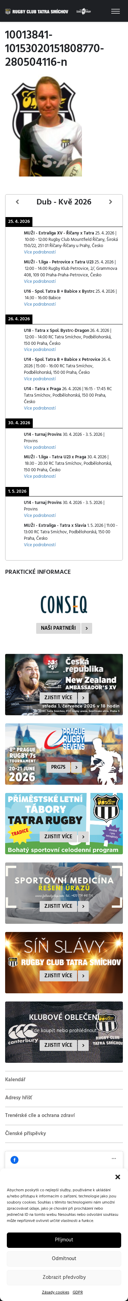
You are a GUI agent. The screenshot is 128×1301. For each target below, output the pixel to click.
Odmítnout (64, 1259)
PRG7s (58, 767)
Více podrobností (40, 252)
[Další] (111, 202)
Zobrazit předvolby (64, 1277)
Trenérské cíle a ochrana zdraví (40, 1116)
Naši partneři (58, 628)
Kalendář (15, 1080)
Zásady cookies (55, 1292)
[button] (117, 1177)
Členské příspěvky (25, 1134)
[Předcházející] (17, 202)
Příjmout (64, 1240)
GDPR (78, 1292)
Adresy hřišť (18, 1098)
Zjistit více (58, 698)
